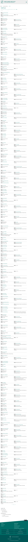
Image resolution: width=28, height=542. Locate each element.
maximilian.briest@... (18, 49)
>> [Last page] (15, 504)
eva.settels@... (18, 384)
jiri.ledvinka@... (18, 259)
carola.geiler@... (18, 172)
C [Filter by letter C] (2, 9)
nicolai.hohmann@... (18, 211)
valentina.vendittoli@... (19, 435)
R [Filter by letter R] (11, 9)
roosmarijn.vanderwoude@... (19, 424)
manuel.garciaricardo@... (19, 166)
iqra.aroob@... (17, 24)
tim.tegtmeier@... (18, 409)
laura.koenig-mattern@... (19, 242)
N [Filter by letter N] (9, 9)
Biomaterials (15, 524)
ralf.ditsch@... (17, 103)
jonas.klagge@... (5, 233)
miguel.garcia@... (5, 161)
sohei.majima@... (5, 294)
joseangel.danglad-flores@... (19, 74)
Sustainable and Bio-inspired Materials (19, 528)
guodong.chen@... (5, 68)
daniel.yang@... (18, 484)
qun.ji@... (17, 222)
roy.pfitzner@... (18, 332)
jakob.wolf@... (4, 479)
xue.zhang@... (4, 501)
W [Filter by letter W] (14, 9)
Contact (2, 523)
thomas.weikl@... (18, 464)
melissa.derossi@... (18, 88)
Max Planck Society (20, 531)
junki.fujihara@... (18, 150)
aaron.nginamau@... (5, 311)
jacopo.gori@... (18, 186)
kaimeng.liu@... (5, 271)
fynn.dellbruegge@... (5, 99)
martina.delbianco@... (18, 94)
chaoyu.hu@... (17, 216)
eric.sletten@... (18, 400)
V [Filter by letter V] (13, 9)
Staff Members (3, 524)
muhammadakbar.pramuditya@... (7, 337)
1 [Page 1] (13, 504)
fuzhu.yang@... (5, 490)
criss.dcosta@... (5, 79)
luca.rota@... (4, 366)
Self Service (7, 531)
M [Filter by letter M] (8, 9)
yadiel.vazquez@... (18, 429)
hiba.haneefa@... (5, 190)
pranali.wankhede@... (5, 454)
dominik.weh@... (18, 458)
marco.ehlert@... (18, 122)
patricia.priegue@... (18, 343)
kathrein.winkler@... (18, 469)
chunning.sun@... (18, 405)
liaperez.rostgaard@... (5, 362)
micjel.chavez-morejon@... (6, 63)
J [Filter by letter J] (6, 9)
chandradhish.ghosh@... (6, 182)
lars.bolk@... (17, 43)
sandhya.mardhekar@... (19, 298)
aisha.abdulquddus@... (6, 14)
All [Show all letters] (16, 9)
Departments (16, 523)
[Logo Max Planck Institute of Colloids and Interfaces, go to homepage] (13, 2)
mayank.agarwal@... (18, 19)
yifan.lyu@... (17, 289)
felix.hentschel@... (5, 200)
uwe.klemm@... (5, 239)
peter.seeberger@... (18, 376)
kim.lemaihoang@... (5, 265)
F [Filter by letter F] (4, 9)
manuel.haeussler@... (18, 194)
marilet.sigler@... (18, 389)
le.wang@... (4, 451)
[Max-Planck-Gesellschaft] (10, 537)
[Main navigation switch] (26, 2)
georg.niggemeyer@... (18, 321)
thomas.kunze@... (5, 246)
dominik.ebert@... (5, 117)
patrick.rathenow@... (18, 357)
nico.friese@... (17, 144)
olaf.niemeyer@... (18, 316)
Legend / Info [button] (3, 508)
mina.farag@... (4, 126)
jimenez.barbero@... (5, 29)
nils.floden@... (17, 138)
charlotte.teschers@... (18, 414)
